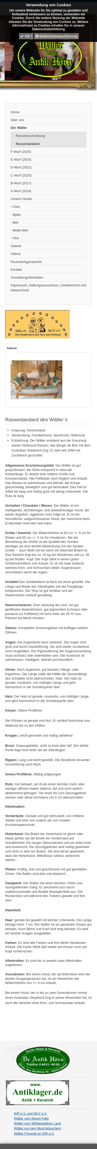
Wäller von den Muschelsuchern (37, 1128)
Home (15, 112)
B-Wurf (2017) (21, 183)
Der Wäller (19, 128)
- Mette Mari (19, 230)
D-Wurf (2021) (21, 167)
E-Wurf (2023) (21, 159)
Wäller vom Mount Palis (31, 1118)
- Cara (15, 207)
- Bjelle (16, 215)
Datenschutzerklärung (56, 36)
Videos (16, 254)
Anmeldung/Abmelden (27, 277)
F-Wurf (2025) (21, 152)
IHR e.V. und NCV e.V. (30, 1113)
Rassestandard (28, 144)
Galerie (16, 246)
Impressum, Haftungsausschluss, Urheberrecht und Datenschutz (48, 287)
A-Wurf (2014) (21, 191)
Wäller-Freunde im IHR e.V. (34, 1133)
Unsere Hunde (21, 199)
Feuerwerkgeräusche (26, 262)
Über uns (17, 120)
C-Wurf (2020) (21, 175)
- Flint (15, 238)
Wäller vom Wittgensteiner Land (37, 1123)
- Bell (14, 222)
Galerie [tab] (12, 348)
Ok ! (26, 36)
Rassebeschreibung (30, 136)
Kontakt (16, 270)
